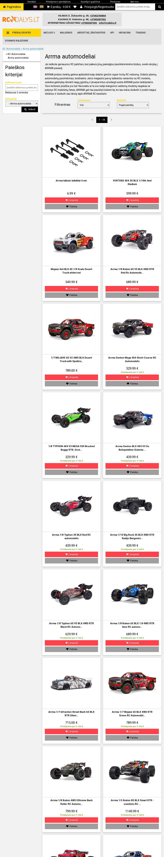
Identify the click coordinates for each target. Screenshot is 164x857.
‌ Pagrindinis (12, 6)
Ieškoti (29, 109)
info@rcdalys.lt (107, 22)
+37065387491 (89, 22)
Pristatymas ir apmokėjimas (58, 2)
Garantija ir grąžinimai (90, 2)
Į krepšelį (71, 200)
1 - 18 (102, 119)
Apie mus (134, 2)
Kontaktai (32, 2)
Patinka (71, 206)
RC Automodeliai (16, 54)
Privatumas (115, 2)
